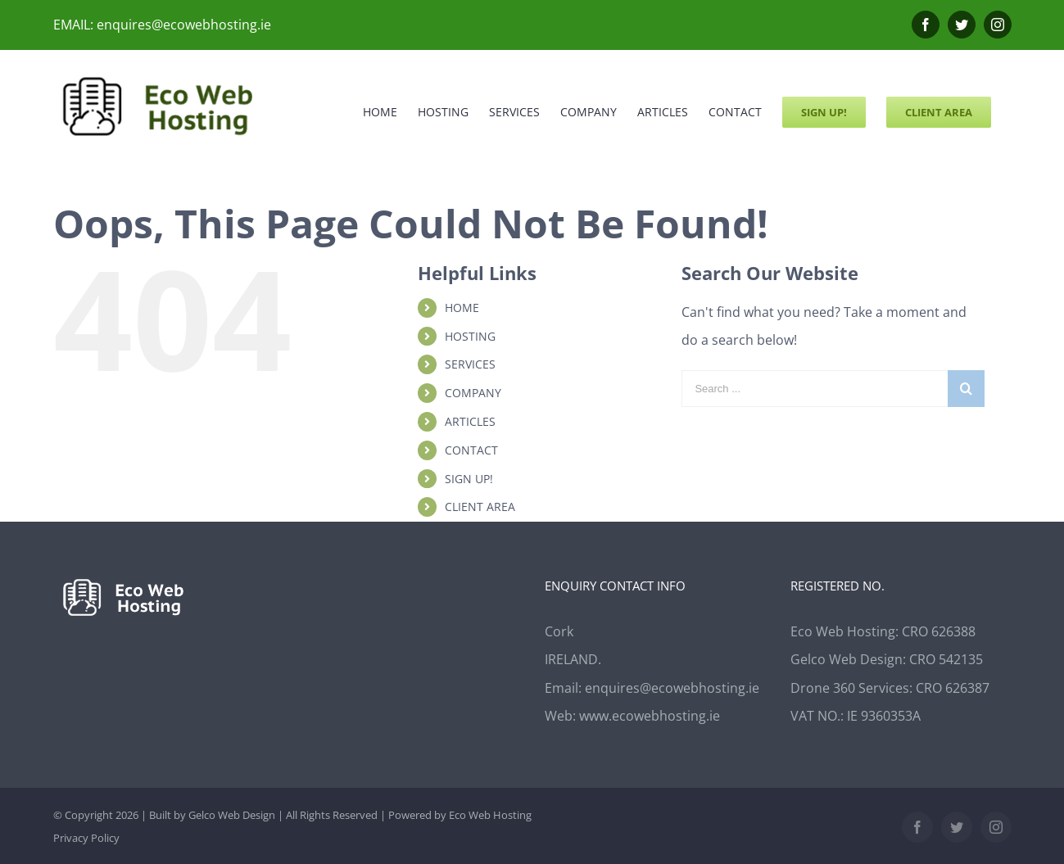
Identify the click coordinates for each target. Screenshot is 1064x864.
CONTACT (471, 450)
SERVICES (470, 364)
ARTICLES (470, 421)
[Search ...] (814, 388)
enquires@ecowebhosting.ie (672, 688)
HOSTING (470, 336)
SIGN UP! (469, 478)
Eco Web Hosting (490, 814)
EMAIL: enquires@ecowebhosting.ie (162, 25)
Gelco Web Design (231, 814)
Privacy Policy (86, 837)
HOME (462, 307)
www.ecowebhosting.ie (649, 716)
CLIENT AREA (480, 506)
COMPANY (473, 392)
